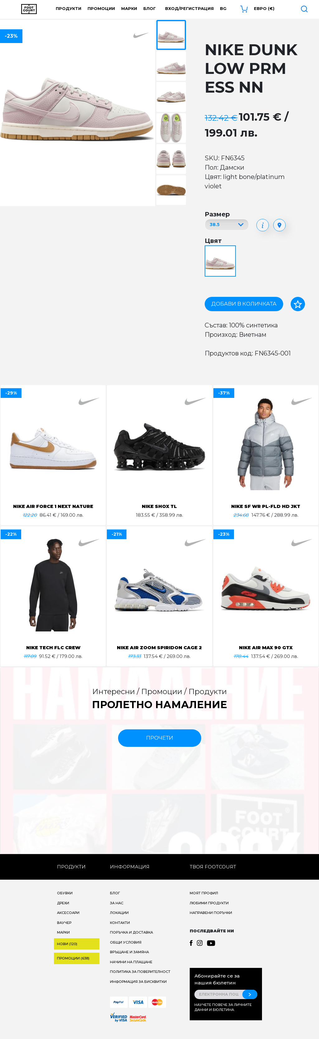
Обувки (65, 900)
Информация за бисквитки (138, 989)
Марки (129, 8)
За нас (116, 910)
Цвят (213, 240)
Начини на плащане (131, 969)
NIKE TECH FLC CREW (53, 647)
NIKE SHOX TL (159, 506)
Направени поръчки (211, 920)
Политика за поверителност (140, 979)
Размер (217, 214)
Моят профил (204, 900)
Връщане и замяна (129, 959)
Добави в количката (244, 304)
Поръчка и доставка (131, 940)
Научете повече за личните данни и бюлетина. (223, 1015)
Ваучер (64, 930)
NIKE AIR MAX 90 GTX (266, 647)
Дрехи (63, 910)
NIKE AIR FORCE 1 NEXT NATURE (53, 506)
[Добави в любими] (298, 304)
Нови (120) (67, 951)
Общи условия (125, 950)
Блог (149, 8)
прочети (159, 745)
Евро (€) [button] (264, 8)
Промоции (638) (73, 966)
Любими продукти (209, 910)
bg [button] (223, 8)
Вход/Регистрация (189, 8)
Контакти (120, 930)
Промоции (101, 8)
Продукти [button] (68, 8)
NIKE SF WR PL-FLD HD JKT (266, 506)
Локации (119, 920)
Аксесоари (68, 920)
